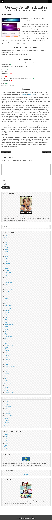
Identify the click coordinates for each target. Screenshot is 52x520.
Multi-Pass (6, 334)
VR (5, 389)
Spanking (6, 369)
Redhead (6, 355)
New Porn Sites (8, 413)
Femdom (6, 294)
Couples (6, 268)
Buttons (26, 474)
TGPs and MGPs (8, 420)
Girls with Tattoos (8, 308)
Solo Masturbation (8, 368)
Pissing (6, 347)
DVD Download (8, 279)
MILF (5, 333)
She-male (6, 362)
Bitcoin (6, 434)
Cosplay (6, 266)
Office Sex (6, 338)
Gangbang (6, 301)
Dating (5, 275)
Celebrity (6, 260)
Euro (5, 284)
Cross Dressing (8, 272)
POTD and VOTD (8, 415)
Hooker (6, 317)
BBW (5, 242)
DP (5, 277)
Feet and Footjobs (8, 293)
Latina (5, 322)
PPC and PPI (7, 417)
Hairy (5, 314)
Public (5, 352)
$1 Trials (6, 401)
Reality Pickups (8, 354)
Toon (5, 382)
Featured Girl (7, 291)
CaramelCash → (46, 152)
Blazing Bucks (31, 94)
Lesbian (6, 326)
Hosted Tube (7, 408)
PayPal (6, 443)
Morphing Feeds (8, 411)
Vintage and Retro (8, 383)
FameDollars (23, 94)
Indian (5, 319)
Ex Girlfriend (7, 286)
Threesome (7, 380)
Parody (6, 341)
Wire (5, 448)
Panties (6, 340)
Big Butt (6, 246)
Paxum (6, 441)
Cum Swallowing (8, 274)
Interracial (6, 321)
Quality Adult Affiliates (26, 7)
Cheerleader (7, 263)
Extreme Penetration (9, 287)
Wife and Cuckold (8, 392)
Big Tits (6, 249)
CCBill (5, 436)
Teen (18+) (6, 378)
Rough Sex (7, 359)
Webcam (6, 390)
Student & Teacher (8, 375)
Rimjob (6, 357)
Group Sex (6, 312)
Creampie (6, 270)
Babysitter (6, 240)
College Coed (7, 265)
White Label (7, 425)
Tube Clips (6, 422)
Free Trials (6, 404)
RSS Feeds (7, 418)
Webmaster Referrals (9, 424)
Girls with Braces (8, 307)
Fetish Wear (7, 296)
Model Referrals (8, 410)
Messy (5, 331)
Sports (5, 371)
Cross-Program (7, 403)
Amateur (6, 235)
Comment (4, 163)
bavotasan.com (32, 518)
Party (5, 343)
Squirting (6, 373)
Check (5, 438)
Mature (6, 329)
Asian (5, 239)
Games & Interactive (9, 300)
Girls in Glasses (8, 305)
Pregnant (6, 350)
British (5, 258)
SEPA (5, 445)
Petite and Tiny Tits (8, 345)
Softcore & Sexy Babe (9, 366)
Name (3, 177)
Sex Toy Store (7, 361)
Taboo (5, 376)
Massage (6, 328)
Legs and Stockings (8, 324)
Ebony (5, 280)
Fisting (6, 298)
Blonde (6, 254)
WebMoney (7, 446)
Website (3, 184)
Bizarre (6, 253)
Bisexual (6, 251)
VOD (5, 385)
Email (3, 180)
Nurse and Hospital (8, 336)
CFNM (5, 261)
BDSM (5, 244)
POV (5, 348)
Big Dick (6, 247)
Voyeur (6, 387)
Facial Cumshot (8, 289)
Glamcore (6, 310)
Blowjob (6, 256)
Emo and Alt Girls (8, 282)
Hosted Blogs (7, 406)
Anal (5, 237)
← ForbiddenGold (6, 152)
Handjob (6, 315)
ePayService (7, 440)
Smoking (6, 364)
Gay (5, 303)
